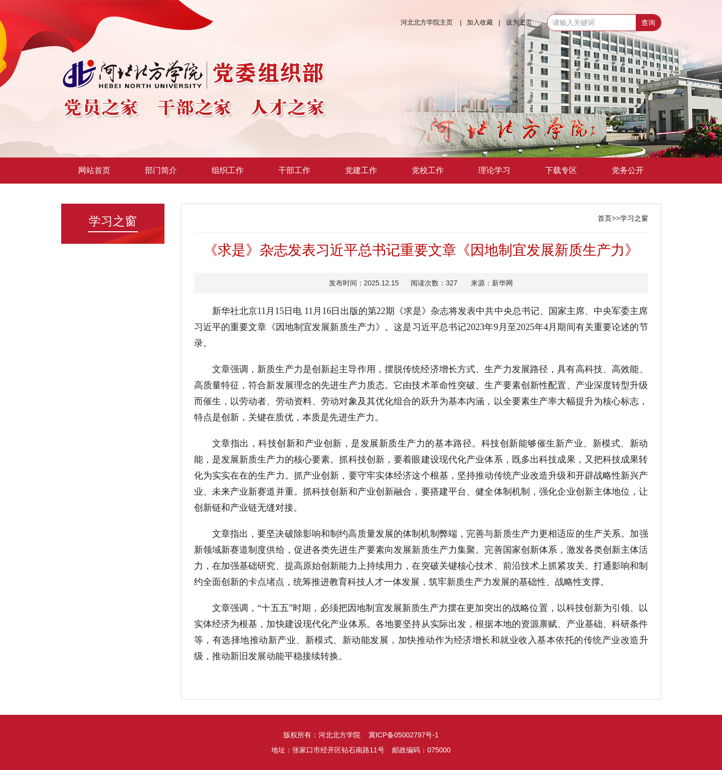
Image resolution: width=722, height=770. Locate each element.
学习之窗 (634, 218)
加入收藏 (480, 22)
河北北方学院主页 (427, 22)
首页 (605, 218)
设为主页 (519, 22)
